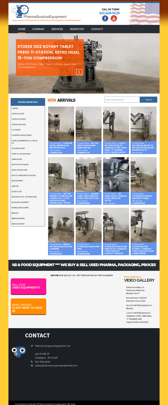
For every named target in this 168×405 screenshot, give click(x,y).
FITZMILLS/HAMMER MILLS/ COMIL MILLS (24, 142)
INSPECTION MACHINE (19, 170)
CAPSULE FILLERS (18, 114)
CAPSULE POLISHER (18, 119)
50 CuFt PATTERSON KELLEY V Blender (139, 307)
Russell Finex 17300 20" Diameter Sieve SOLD (136, 299)
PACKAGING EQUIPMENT (20, 202)
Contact (97, 29)
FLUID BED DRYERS (18, 148)
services (57, 29)
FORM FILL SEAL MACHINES (21, 154)
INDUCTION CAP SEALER (20, 164)
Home (21, 29)
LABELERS (15, 186)
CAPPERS (15, 108)
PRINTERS (15, 213)
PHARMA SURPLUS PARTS (20, 208)
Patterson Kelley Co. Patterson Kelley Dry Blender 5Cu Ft (135, 290)
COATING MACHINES (19, 124)
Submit (148, 99)
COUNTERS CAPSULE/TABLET (22, 135)
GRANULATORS (17, 159)
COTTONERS (16, 130)
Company (38, 29)
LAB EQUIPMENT (17, 181)
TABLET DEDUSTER (18, 224)
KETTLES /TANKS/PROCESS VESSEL (24, 175)
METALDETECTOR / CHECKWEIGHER (24, 197)
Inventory (77, 29)
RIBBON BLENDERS (18, 218)
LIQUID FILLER (17, 191)
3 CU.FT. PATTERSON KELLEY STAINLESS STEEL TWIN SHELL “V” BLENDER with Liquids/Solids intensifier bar (139, 319)
